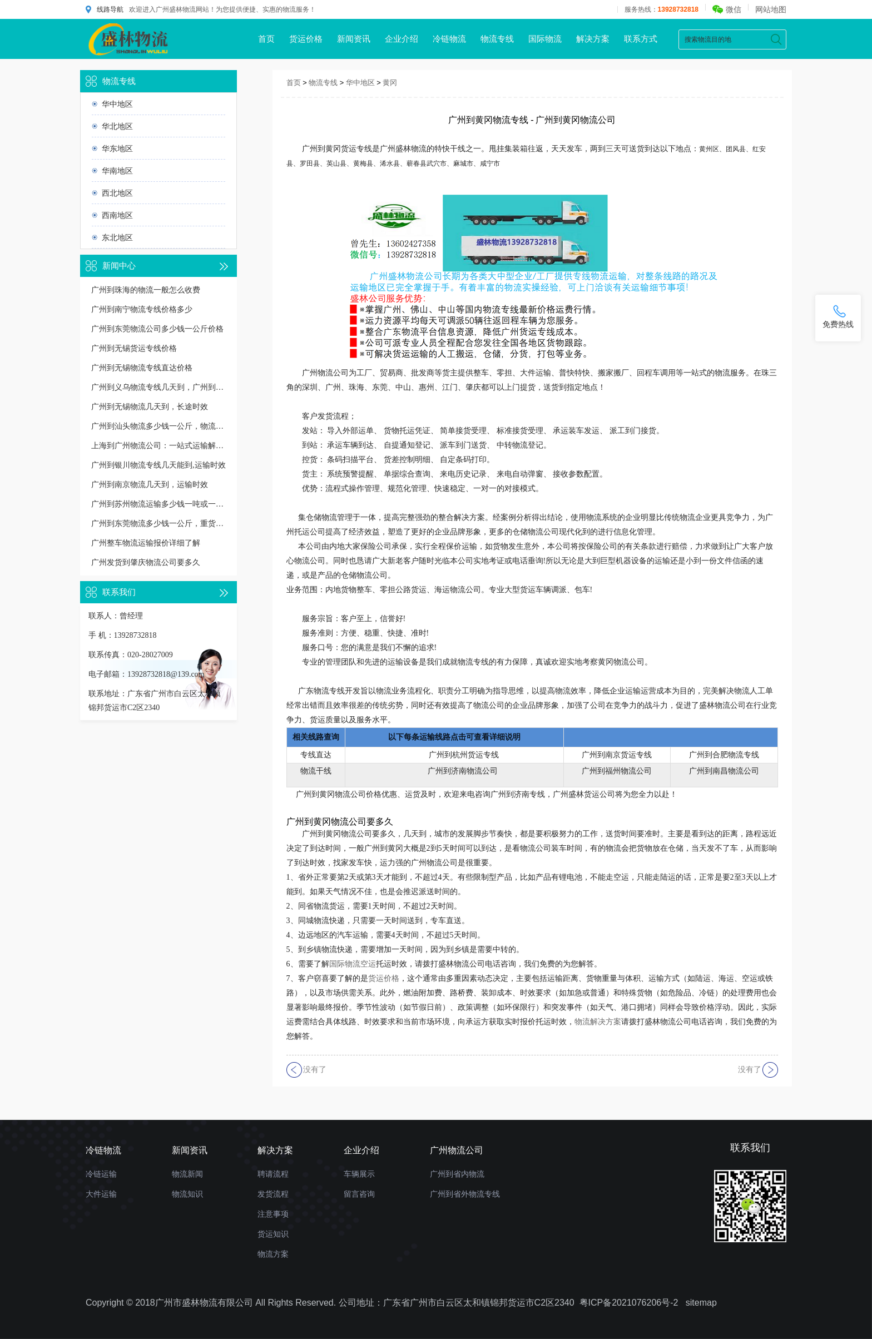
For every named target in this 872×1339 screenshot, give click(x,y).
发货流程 (273, 1193)
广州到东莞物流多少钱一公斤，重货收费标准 (158, 523)
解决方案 (593, 38)
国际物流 (545, 38)
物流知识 (187, 1193)
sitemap (701, 1302)
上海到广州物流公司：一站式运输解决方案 (158, 446)
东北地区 (117, 237)
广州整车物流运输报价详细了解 (145, 543)
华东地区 (117, 148)
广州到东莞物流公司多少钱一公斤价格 (157, 329)
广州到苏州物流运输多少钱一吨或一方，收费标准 (158, 504)
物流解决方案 (597, 1022)
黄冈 (390, 82)
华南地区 (117, 170)
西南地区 (117, 215)
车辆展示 (359, 1173)
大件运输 (101, 1193)
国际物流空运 (352, 964)
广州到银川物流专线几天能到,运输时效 (158, 465)
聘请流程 (273, 1173)
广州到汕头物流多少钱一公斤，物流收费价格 (158, 426)
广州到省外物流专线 (465, 1193)
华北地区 (117, 126)
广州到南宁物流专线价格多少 (141, 309)
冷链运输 (101, 1173)
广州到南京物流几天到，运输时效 (149, 484)
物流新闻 (187, 1173)
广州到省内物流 (457, 1173)
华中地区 (117, 104)
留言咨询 (359, 1193)
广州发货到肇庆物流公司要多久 (145, 562)
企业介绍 (401, 38)
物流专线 (497, 38)
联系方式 (640, 38)
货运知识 (273, 1233)
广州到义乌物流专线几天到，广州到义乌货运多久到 (158, 387)
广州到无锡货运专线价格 (134, 348)
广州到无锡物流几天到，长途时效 (149, 407)
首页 (266, 38)
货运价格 (306, 38)
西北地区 (117, 193)
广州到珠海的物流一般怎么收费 (145, 290)
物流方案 (273, 1253)
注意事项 (273, 1213)
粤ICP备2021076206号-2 (628, 1302)
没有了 (314, 1069)
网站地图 (770, 9)
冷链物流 (449, 38)
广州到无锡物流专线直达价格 (141, 368)
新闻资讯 (353, 38)
